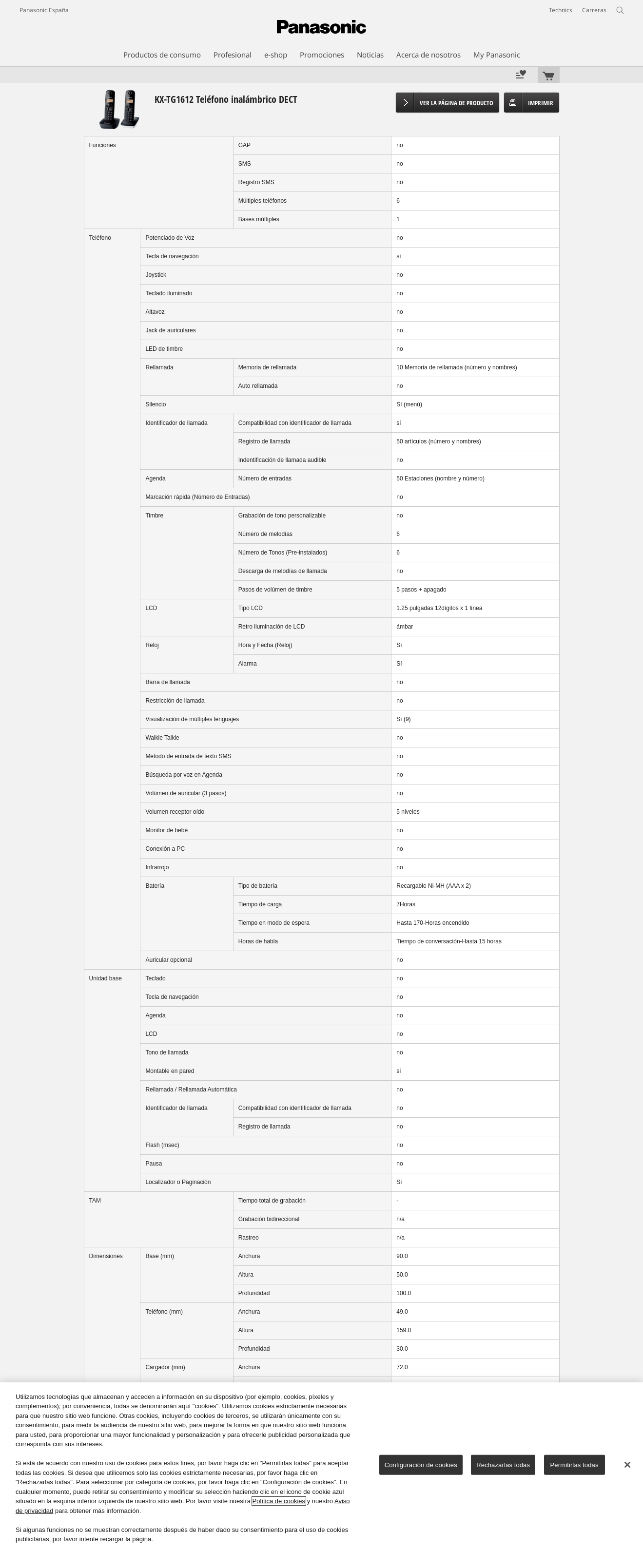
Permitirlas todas (574, 1465)
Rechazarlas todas (503, 1465)
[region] (321, 1465)
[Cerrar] (627, 1464)
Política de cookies (279, 1501)
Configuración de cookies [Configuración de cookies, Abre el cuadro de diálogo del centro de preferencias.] (421, 1465)
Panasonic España (44, 10)
